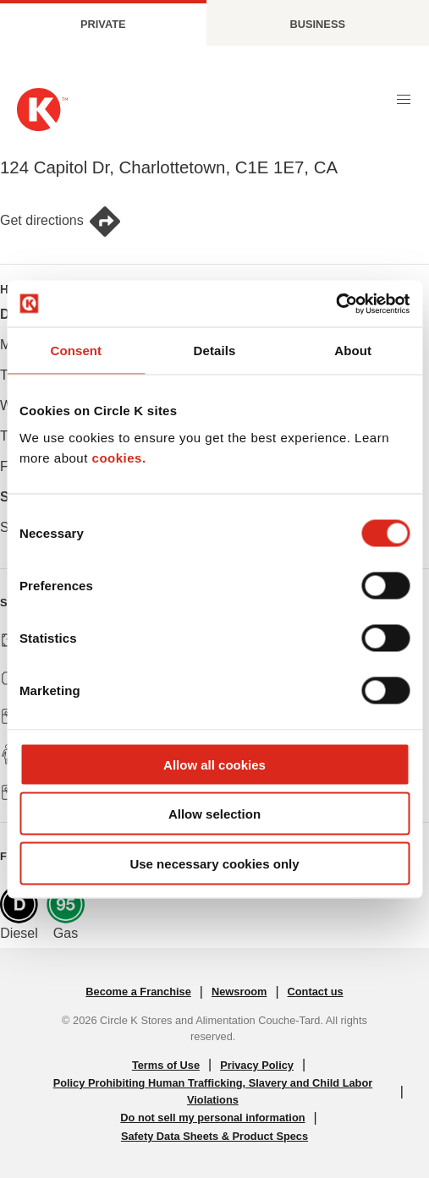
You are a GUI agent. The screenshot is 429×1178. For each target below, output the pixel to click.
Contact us (316, 991)
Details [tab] (215, 350)
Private (103, 24)
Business (317, 24)
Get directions (61, 221)
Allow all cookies (214, 764)
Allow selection (214, 814)
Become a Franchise (137, 991)
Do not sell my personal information (212, 1117)
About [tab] (352, 350)
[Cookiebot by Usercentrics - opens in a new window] (335, 304)
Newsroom (239, 991)
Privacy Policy (257, 1065)
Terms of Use (166, 1065)
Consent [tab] (76, 350)
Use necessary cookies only (214, 863)
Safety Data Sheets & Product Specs (214, 1136)
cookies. (119, 457)
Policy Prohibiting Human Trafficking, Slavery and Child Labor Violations (213, 1091)
